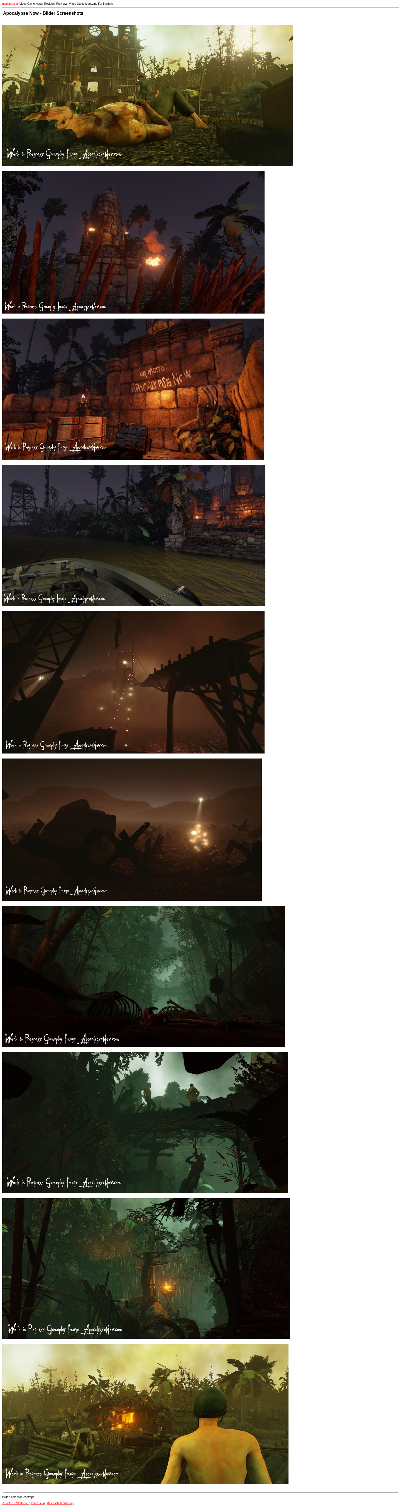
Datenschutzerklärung (60, 1503)
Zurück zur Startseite (15, 1503)
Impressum (38, 1503)
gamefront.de (10, 3)
